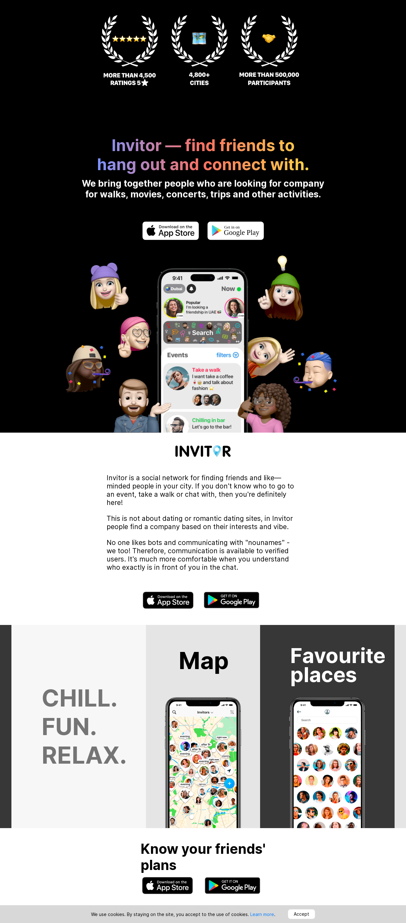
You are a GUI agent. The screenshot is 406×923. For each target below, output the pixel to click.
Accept (301, 914)
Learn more (262, 914)
